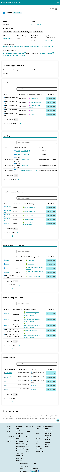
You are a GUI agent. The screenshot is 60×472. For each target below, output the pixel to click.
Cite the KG (19, 455)
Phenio (28, 439)
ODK (37, 444)
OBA (27, 441)
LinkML (37, 436)
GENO (27, 447)
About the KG (20, 458)
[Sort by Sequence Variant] (16, 369)
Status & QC (20, 444)
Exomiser (38, 431)
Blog (22, 468)
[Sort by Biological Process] (36, 309)
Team (8, 431)
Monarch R (20, 441)
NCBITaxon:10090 (36, 24)
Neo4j (18, 438)
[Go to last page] (20, 123)
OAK (37, 441)
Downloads (19, 433)
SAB (8, 434)
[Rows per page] (16, 119)
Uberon (28, 431)
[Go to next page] (17, 123)
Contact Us (10, 436)
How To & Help (20, 446)
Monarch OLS (49, 431)
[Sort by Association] (27, 94)
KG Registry (48, 442)
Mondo (28, 429)
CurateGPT (39, 449)
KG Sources (19, 461)
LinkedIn (23, 471)
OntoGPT (38, 446)
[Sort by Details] (53, 94)
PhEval (38, 433)
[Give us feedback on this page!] (57, 420)
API (18, 436)
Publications (10, 439)
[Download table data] (12, 127)
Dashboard (19, 431)
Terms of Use (20, 453)
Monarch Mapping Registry (48, 435)
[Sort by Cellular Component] (40, 257)
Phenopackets (40, 451)
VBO (27, 444)
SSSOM (38, 438)
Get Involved (24, 466)
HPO (27, 436)
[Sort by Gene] (8, 94)
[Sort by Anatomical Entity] (41, 94)
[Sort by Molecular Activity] (35, 203)
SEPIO (27, 449)
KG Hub (47, 439)
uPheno (28, 434)
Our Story (9, 429)
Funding (9, 441)
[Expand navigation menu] (58, 2)
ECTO (27, 452)
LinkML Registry (47, 445)
